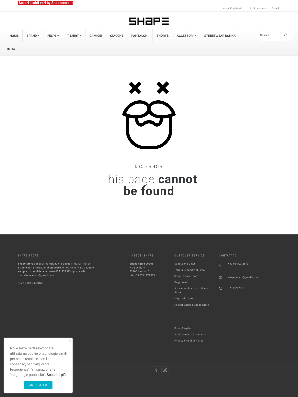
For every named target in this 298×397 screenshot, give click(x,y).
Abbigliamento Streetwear (190, 334)
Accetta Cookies (38, 385)
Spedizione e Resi (185, 263)
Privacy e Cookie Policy (188, 340)
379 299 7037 (236, 288)
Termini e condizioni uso (189, 269)
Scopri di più (56, 375)
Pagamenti (181, 282)
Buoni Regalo (182, 328)
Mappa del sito (183, 298)
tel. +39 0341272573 (142, 275)
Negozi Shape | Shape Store (191, 304)
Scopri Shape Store (186, 276)
